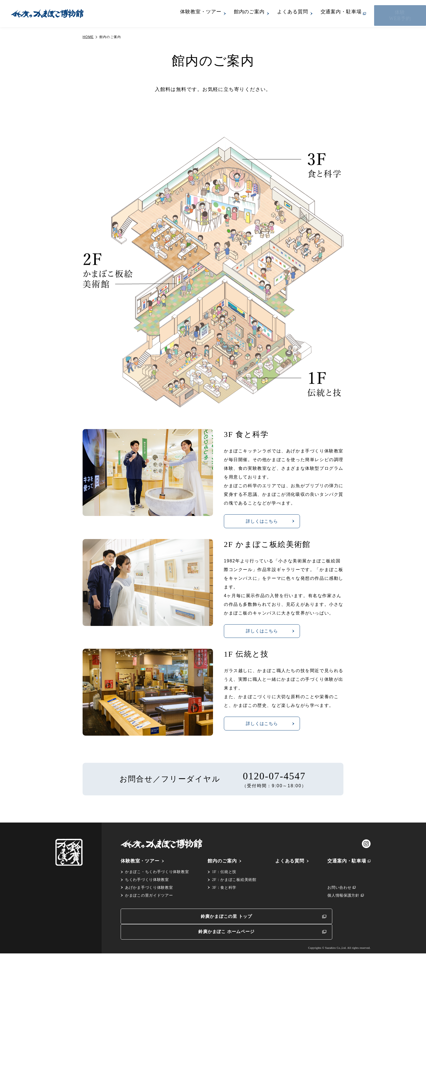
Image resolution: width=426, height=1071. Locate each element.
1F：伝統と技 (223, 1001)
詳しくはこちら (270, 646)
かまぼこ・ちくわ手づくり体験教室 (157, 1001)
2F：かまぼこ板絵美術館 (233, 1009)
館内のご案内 (274, 14)
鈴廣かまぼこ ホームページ (305, 1047)
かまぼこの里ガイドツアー (149, 1025)
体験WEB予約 (413, 13)
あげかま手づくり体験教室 (149, 1017)
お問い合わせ (337, 1017)
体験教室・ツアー (225, 14)
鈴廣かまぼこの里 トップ (180, 1047)
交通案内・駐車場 (365, 14)
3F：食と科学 (223, 1017)
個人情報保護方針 (341, 1025)
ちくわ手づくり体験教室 (147, 1009)
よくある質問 (317, 14)
